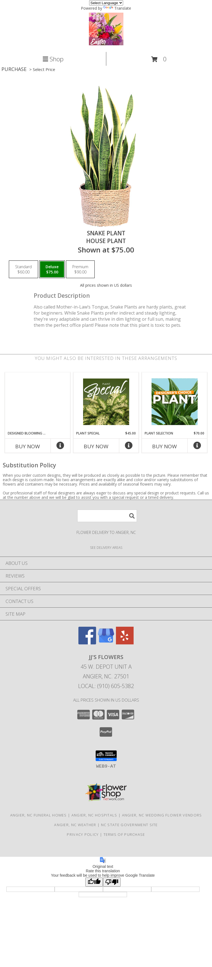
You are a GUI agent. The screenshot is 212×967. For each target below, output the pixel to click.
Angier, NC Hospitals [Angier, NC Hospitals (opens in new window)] (94, 815)
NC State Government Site (129, 824)
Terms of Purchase (124, 834)
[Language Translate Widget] (106, 3)
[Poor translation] (112, 882)
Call (35, 961)
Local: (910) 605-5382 (106, 686)
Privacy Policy (83, 834)
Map (106, 961)
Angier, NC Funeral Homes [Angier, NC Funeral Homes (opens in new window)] (38, 815)
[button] (159, 59)
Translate (117, 8)
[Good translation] (94, 882)
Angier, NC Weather (75, 824)
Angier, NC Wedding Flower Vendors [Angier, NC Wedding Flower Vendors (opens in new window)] (162, 815)
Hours (176, 961)
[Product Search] (107, 516)
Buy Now (27, 446)
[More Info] (60, 446)
